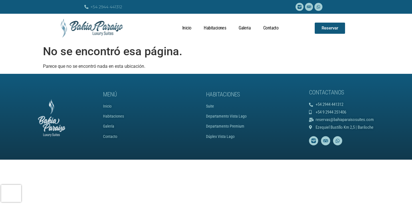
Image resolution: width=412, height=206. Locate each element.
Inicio (186, 28)
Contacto (270, 28)
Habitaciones (215, 28)
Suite (210, 106)
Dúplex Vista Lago (220, 136)
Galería (108, 126)
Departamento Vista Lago (226, 116)
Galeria (245, 28)
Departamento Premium (225, 126)
